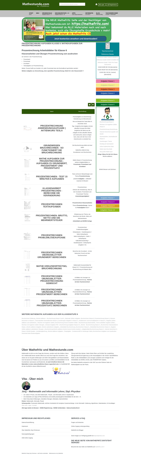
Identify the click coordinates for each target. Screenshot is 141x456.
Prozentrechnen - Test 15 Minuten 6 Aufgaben (51, 177)
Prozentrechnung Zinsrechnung (108, 129)
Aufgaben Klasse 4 (107, 93)
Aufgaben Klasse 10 (107, 210)
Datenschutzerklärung (28, 422)
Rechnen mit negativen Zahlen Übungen (33, 325)
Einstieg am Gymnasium (106, 144)
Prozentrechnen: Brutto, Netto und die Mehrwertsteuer (52, 217)
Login (102, 5)
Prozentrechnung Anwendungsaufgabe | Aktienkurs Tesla (52, 128)
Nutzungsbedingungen (28, 434)
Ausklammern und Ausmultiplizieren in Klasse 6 (92, 320)
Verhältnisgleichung (41, 331)
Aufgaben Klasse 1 (107, 81)
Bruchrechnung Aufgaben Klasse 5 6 (70, 325)
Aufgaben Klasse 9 (107, 206)
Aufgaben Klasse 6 (107, 104)
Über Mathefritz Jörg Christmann (31, 430)
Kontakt (34, 405)
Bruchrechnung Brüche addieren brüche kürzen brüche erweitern (63, 329)
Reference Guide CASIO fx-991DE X (107, 57)
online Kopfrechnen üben (107, 146)
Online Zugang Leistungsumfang (80, 426)
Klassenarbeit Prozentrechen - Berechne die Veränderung (51, 192)
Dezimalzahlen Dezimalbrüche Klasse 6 (46, 320)
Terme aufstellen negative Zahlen (105, 322)
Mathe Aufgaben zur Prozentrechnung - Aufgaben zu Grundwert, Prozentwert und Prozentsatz (51, 163)
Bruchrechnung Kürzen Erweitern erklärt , (67, 322)
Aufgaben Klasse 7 (107, 198)
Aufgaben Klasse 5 (107, 100)
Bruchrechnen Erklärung (28, 318)
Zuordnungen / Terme (106, 141)
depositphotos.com (99, 435)
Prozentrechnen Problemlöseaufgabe (51, 236)
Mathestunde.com (53, 453)
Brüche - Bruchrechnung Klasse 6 (90, 325)
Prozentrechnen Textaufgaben (51, 205)
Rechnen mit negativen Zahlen (46, 322)
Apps (29, 405)
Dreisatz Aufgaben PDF (52, 325)
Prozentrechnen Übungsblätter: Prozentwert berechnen (51, 292)
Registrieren (112, 5)
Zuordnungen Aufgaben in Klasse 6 (68, 320)
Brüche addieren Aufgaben (55, 331)
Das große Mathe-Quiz (106, 151)
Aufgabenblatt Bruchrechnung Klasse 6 (93, 329)
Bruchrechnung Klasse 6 (107, 122)
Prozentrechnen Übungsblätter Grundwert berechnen (51, 254)
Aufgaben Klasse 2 (107, 85)
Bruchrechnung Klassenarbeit (87, 322)
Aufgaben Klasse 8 (107, 202)
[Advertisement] (58, 85)
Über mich (25, 405)
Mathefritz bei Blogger (77, 430)
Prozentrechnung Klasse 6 (102, 318)
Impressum (25, 426)
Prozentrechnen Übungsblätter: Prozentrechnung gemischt (51, 279)
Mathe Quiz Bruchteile (106, 149)
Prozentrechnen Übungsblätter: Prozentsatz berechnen (52, 303)
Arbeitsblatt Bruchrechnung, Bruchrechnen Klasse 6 (74, 327)
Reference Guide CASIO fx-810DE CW (108, 60)
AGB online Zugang (27, 438)
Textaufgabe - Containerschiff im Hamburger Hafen (78, 331)
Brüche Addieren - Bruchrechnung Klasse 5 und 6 (50, 318)
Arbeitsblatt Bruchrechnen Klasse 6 (100, 327)
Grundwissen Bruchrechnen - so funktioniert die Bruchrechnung (51, 149)
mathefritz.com (99, 446)
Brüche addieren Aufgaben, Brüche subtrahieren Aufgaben (43, 327)
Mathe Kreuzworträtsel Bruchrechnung (51, 267)
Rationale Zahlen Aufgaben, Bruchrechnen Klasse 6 (79, 318)
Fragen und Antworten (77, 422)
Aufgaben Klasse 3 (107, 89)
